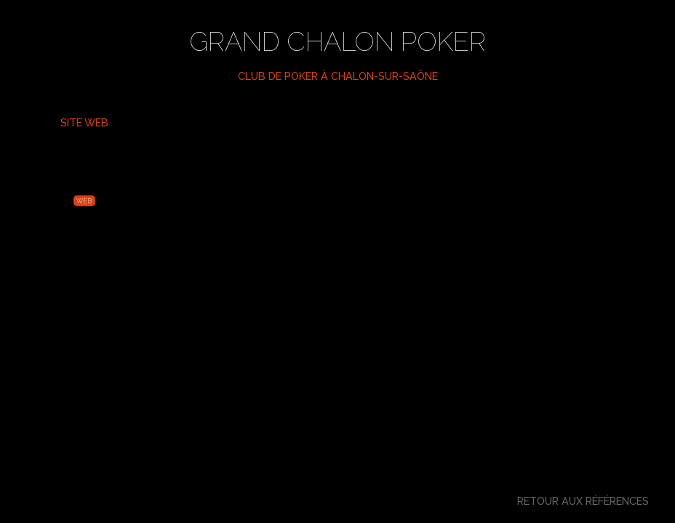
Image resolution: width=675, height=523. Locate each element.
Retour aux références (583, 501)
